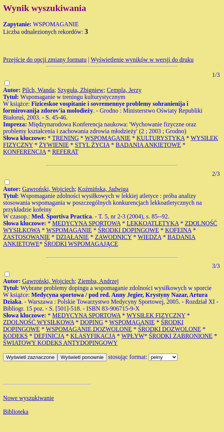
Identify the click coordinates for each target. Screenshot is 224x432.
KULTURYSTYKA (161, 138)
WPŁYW (132, 336)
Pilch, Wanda (38, 90)
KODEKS (15, 336)
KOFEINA (178, 230)
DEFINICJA (49, 336)
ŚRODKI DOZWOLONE (169, 329)
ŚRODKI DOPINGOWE (128, 230)
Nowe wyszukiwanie (28, 398)
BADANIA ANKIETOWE (148, 145)
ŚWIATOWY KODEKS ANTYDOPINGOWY (60, 343)
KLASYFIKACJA (92, 336)
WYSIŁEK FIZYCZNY (156, 315)
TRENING (65, 138)
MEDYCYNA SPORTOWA (86, 223)
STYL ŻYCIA (92, 145)
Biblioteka (16, 411)
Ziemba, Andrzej (98, 281)
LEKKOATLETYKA (153, 223)
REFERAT (65, 151)
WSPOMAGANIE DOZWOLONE (89, 329)
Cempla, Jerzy (124, 90)
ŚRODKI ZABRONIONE (181, 336)
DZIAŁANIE (72, 237)
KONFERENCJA (24, 151)
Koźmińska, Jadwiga (103, 189)
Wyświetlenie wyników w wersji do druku (142, 59)
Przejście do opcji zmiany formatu (44, 59)
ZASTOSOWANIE (26, 237)
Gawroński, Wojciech (48, 189)
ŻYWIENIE (54, 145)
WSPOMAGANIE (107, 138)
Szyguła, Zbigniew (80, 90)
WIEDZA (149, 237)
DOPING (91, 322)
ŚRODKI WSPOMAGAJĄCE (81, 244)
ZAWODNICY (113, 237)
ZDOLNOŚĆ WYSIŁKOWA (38, 322)
